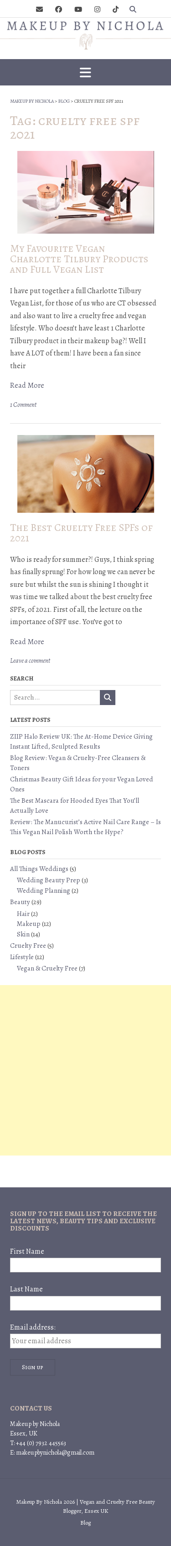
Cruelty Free (28, 945)
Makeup (29, 923)
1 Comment (23, 404)
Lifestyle (22, 956)
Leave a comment (30, 660)
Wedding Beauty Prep (48, 880)
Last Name (26, 1289)
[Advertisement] (85, 1070)
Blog (85, 1523)
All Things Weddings (39, 868)
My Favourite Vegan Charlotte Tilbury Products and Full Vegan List (79, 258)
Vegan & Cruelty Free (47, 968)
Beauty (20, 901)
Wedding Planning (43, 890)
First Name (27, 1251)
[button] (85, 72)
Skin (23, 934)
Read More (27, 385)
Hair (23, 913)
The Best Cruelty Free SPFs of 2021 (81, 532)
